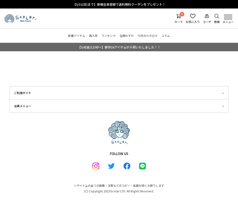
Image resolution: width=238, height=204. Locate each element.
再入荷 (93, 35)
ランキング (108, 35)
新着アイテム (76, 35)
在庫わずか (127, 35)
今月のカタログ (147, 35)
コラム (165, 35)
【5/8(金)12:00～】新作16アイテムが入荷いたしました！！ (119, 47)
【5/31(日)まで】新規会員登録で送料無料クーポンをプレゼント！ (119, 4)
